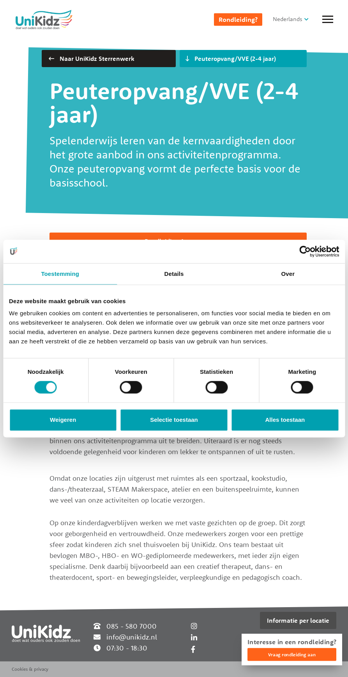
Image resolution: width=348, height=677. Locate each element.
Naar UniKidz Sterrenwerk (91, 58)
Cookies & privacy (30, 669)
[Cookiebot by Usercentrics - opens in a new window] (305, 251)
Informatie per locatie (298, 620)
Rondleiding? (238, 19)
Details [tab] (174, 273)
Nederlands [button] (287, 19)
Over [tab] (288, 273)
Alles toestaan (285, 419)
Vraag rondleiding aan (292, 654)
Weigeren (63, 419)
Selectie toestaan (174, 419)
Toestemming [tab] (60, 273)
